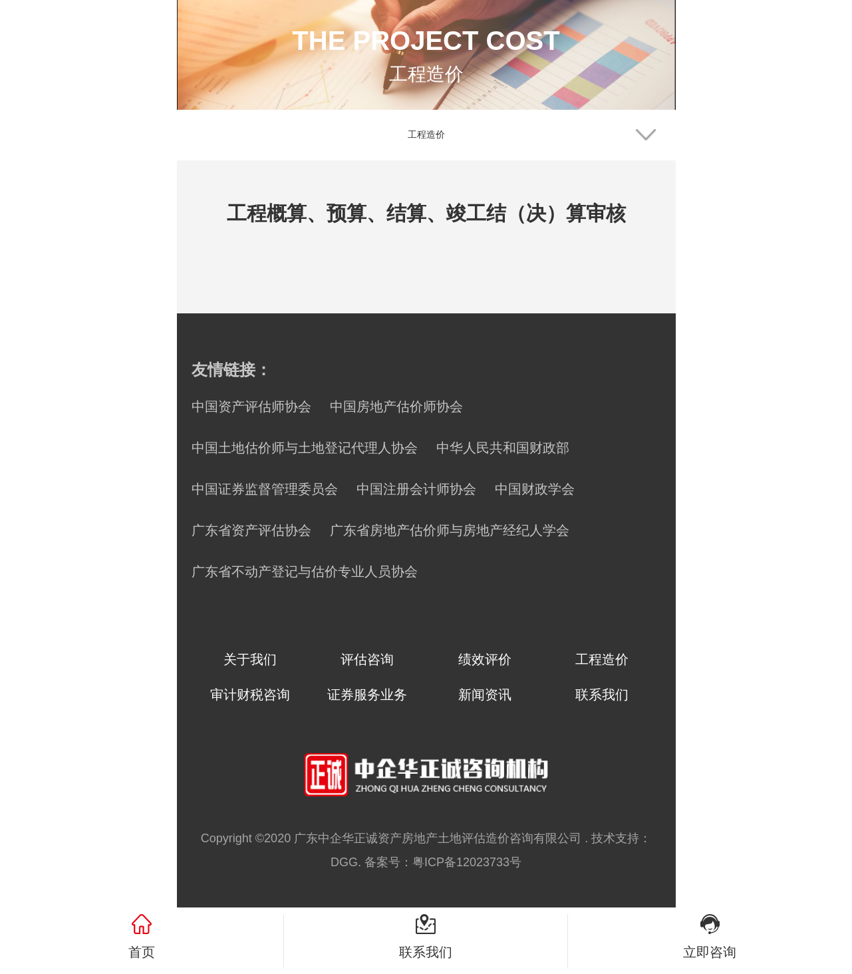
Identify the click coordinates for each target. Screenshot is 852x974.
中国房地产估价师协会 (396, 406)
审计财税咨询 (250, 694)
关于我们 (250, 659)
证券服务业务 (367, 694)
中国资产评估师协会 (251, 406)
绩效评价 (484, 659)
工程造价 (602, 659)
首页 (141, 952)
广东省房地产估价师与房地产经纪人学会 (449, 530)
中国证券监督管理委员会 (265, 489)
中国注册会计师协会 (416, 489)
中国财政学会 (535, 489)
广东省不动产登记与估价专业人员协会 (305, 571)
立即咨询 (709, 952)
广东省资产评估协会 (251, 530)
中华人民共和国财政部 (502, 447)
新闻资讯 (484, 694)
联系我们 (602, 694)
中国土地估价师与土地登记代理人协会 (305, 447)
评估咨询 (367, 659)
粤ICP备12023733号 (466, 862)
